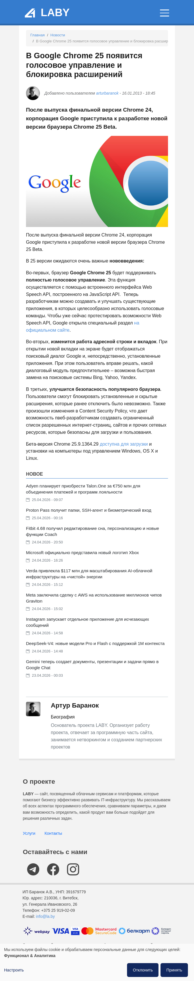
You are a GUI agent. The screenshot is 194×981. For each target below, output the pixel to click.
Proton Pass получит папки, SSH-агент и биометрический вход (88, 510)
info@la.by (45, 916)
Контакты (53, 833)
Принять (174, 970)
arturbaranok (107, 93)
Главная (37, 35)
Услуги (29, 833)
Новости (58, 35)
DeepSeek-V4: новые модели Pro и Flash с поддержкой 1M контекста (95, 643)
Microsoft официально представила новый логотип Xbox (82, 552)
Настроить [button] (14, 970)
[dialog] (97, 962)
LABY (55, 12)
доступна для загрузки (124, 444)
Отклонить (143, 970)
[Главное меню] (164, 13)
